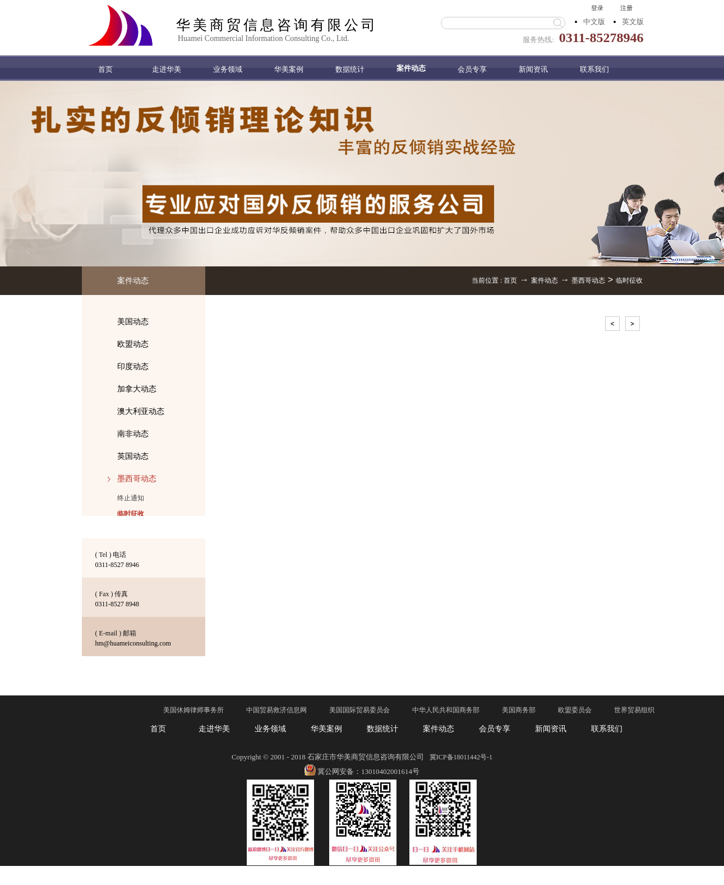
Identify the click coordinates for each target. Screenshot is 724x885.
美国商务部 (519, 710)
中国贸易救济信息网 (276, 710)
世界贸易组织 (634, 710)
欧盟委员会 (575, 710)
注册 (626, 7)
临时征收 (629, 280)
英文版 (633, 21)
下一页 (633, 325)
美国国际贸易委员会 (359, 710)
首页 (105, 69)
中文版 (594, 21)
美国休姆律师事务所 (193, 710)
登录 (597, 7)
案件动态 (544, 280)
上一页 (613, 325)
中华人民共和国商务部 (445, 710)
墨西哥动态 (588, 280)
